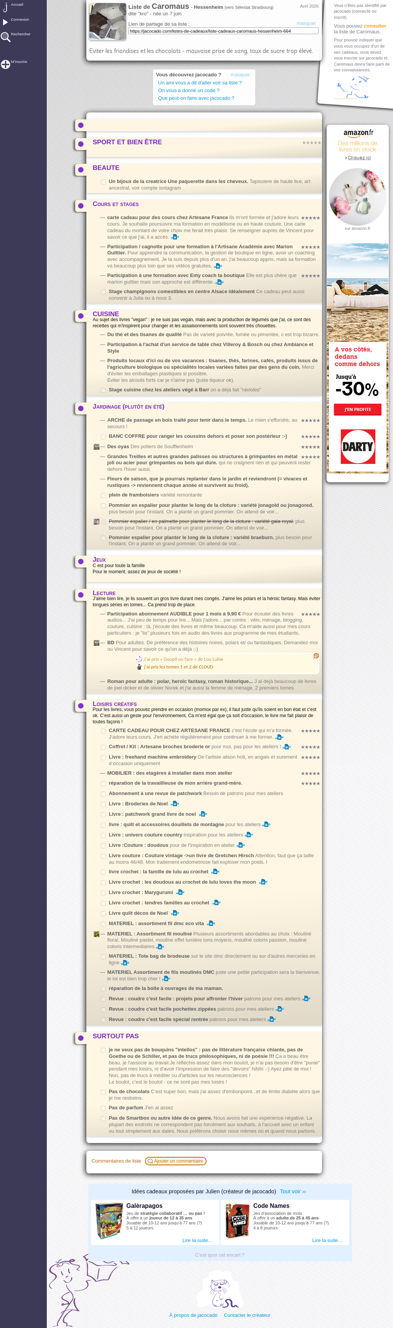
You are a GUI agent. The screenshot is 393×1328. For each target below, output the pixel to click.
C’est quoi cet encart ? (219, 1255)
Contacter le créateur (247, 1315)
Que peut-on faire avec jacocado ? (196, 98)
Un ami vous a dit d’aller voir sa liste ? (201, 83)
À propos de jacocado (193, 1315)
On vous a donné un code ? (189, 90)
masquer (306, 23)
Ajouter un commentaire (176, 1161)
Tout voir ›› (293, 1191)
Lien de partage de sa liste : (159, 24)
